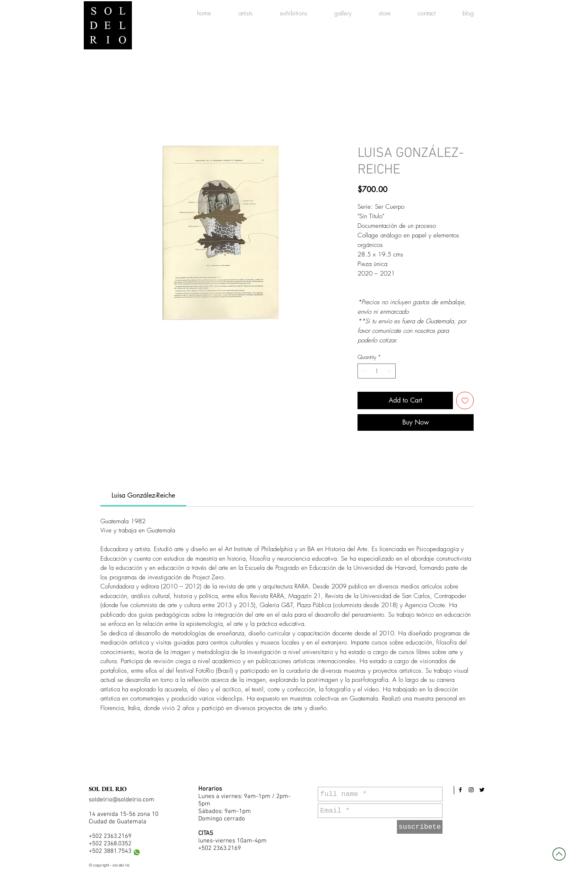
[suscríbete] (420, 827)
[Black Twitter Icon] (482, 789)
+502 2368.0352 (110, 843)
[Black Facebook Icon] (460, 789)
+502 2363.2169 (110, 836)
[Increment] (390, 371)
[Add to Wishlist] (465, 400)
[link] (143, 495)
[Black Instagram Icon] (471, 789)
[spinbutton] (377, 371)
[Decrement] (364, 371)
